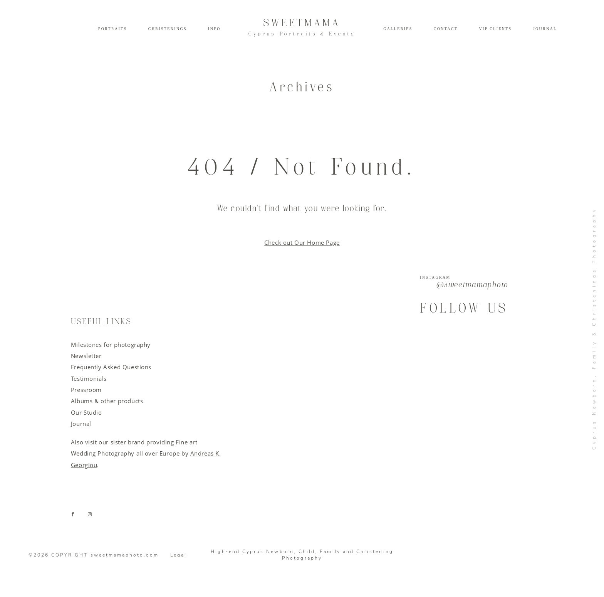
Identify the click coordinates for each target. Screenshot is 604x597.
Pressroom (86, 390)
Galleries (397, 29)
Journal (545, 29)
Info (214, 29)
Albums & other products (107, 401)
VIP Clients (495, 29)
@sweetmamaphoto (472, 285)
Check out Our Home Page (302, 242)
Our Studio (86, 412)
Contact (446, 29)
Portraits (112, 29)
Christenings (167, 29)
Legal (178, 555)
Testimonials (89, 378)
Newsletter (86, 356)
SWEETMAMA (302, 27)
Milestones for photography (111, 344)
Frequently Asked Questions (111, 367)
